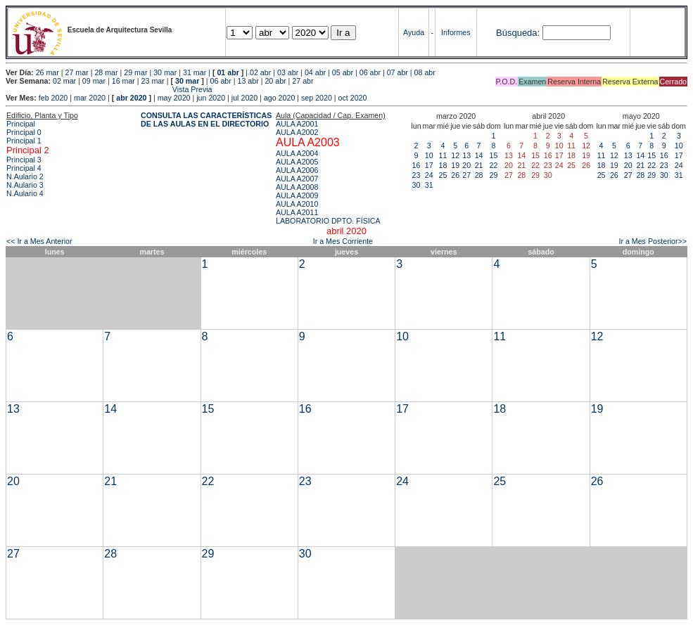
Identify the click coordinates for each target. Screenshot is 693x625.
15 (494, 155)
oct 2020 (352, 98)
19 (455, 165)
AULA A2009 (297, 195)
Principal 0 (24, 132)
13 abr (247, 81)
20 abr (275, 81)
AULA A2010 (297, 204)
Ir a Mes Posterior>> (652, 241)
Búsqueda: (518, 32)
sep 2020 (316, 98)
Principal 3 (24, 159)
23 (416, 175)
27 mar (77, 72)
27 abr (302, 81)
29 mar (135, 72)
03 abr (287, 72)
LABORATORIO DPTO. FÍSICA (328, 221)
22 (494, 165)
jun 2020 (210, 98)
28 (479, 175)
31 (429, 185)
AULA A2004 (297, 153)
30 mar (165, 72)
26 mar (47, 72)
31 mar (194, 72)
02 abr (260, 72)
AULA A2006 (297, 170)
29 (494, 175)
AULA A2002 (297, 132)
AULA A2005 (297, 161)
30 (416, 185)
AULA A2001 (297, 124)
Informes (455, 32)
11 (443, 155)
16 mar (123, 81)
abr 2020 (131, 98)
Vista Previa (109, 89)
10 (429, 155)
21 (479, 165)
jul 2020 (244, 98)
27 (466, 175)
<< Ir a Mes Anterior (39, 241)
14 (479, 155)
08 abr (424, 72)
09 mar (94, 81)
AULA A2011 (297, 212)
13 (466, 155)
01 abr (228, 72)
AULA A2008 (297, 187)
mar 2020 (90, 98)
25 (443, 175)
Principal (20, 124)
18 (443, 165)
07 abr (397, 72)
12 (455, 155)
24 (429, 175)
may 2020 (174, 98)
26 (455, 175)
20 (466, 165)
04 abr (315, 72)
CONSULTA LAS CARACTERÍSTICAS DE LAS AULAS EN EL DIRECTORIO (206, 119)
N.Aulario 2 (25, 176)
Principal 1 (24, 140)
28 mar (105, 72)
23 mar (153, 81)
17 (429, 165)
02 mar (64, 81)
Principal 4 (24, 168)
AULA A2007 (297, 178)
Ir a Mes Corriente (343, 241)
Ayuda (413, 32)
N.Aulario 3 (25, 185)
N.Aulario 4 (25, 193)
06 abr (370, 72)
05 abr (342, 72)
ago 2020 (279, 98)
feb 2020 (53, 98)
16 (416, 165)
